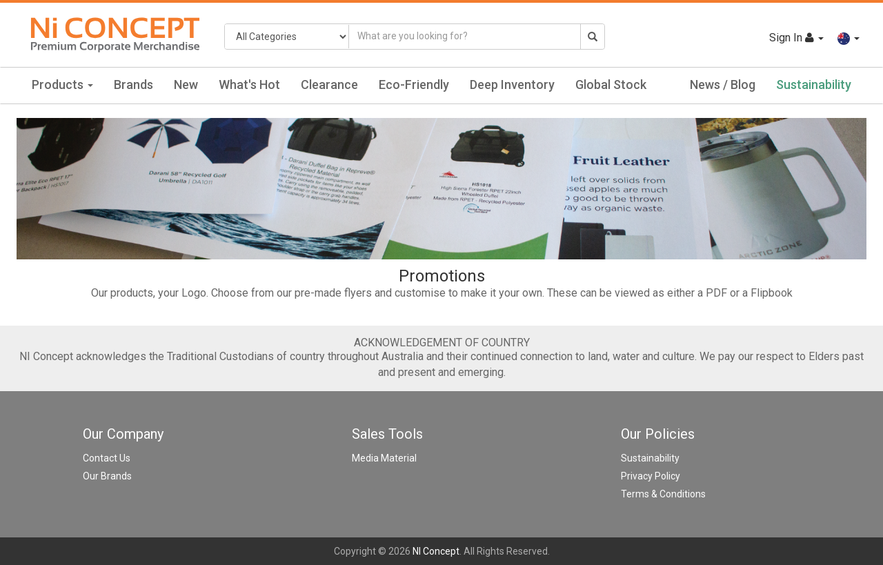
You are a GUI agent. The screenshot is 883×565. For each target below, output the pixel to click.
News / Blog (722, 84)
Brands (133, 84)
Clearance (329, 84)
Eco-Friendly (414, 84)
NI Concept (436, 551)
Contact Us (106, 458)
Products (62, 84)
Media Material (384, 458)
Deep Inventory (512, 84)
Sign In (796, 37)
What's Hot (249, 84)
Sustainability (813, 84)
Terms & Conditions (663, 493)
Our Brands (107, 476)
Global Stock (610, 84)
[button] (848, 37)
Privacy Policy (650, 476)
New (186, 84)
